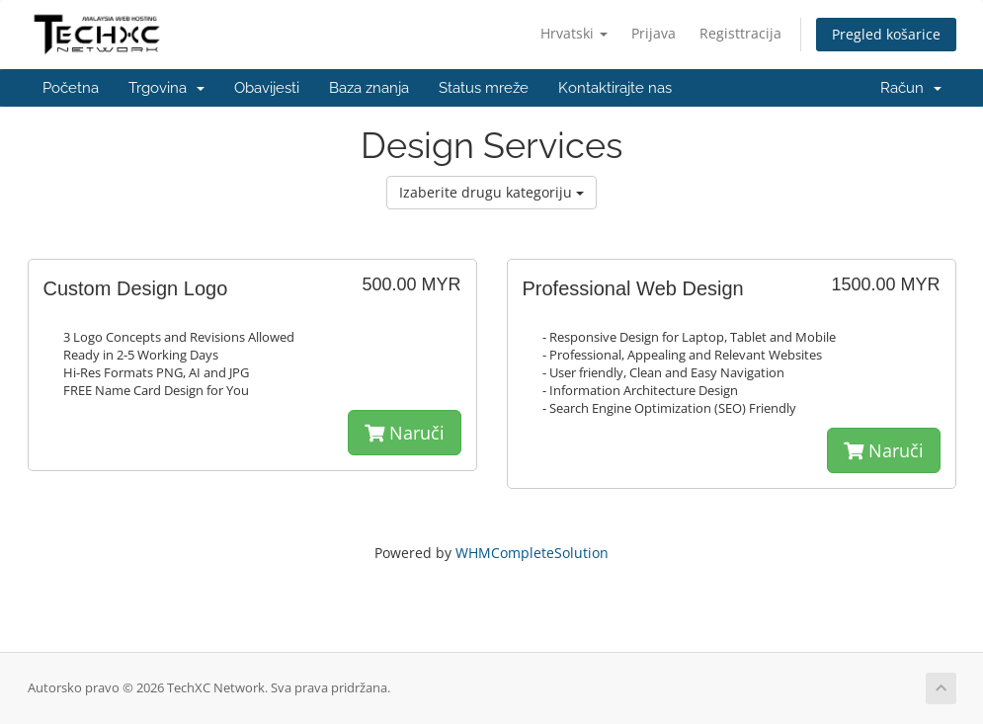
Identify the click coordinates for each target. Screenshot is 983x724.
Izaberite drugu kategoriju (491, 192)
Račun (911, 88)
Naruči (405, 432)
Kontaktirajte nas (615, 88)
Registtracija (740, 33)
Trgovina (166, 88)
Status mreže (484, 88)
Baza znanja (369, 88)
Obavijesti (266, 88)
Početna (70, 88)
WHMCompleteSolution (532, 552)
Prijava (653, 33)
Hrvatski (574, 33)
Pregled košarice (886, 34)
